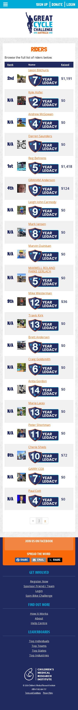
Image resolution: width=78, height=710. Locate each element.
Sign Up (42, 4)
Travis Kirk (35, 315)
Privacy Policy (48, 693)
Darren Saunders (40, 136)
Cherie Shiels (37, 447)
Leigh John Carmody (42, 202)
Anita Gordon (37, 381)
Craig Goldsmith (39, 359)
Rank (10, 64)
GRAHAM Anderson (41, 180)
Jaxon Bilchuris (38, 70)
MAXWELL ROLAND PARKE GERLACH (41, 269)
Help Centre (39, 623)
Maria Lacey (36, 403)
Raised (65, 64)
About (39, 618)
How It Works (39, 613)
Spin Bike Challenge (39, 595)
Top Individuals (39, 641)
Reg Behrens (37, 158)
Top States (39, 650)
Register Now (39, 581)
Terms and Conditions (33, 693)
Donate (57, 4)
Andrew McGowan (40, 114)
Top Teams (39, 646)
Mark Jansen (37, 224)
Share (24, 559)
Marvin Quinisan (39, 246)
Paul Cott (34, 491)
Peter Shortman (39, 425)
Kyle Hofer (35, 92)
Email (40, 559)
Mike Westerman (40, 293)
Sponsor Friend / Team (39, 586)
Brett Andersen (38, 337)
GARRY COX (36, 469)
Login (70, 4)
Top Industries (39, 655)
